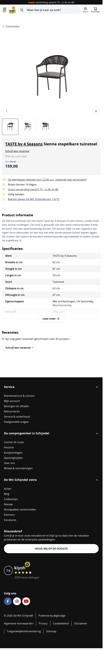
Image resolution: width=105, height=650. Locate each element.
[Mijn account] (85, 10)
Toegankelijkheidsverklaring (24, 631)
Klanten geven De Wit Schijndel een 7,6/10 (33, 199)
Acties (7, 488)
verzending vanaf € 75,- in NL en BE (51, 2)
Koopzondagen (13, 452)
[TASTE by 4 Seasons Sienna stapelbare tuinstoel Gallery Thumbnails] (28, 127)
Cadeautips (11, 499)
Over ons (9, 463)
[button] (17, 151)
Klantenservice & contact (19, 396)
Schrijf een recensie (17, 151)
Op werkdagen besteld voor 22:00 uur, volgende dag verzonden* (47, 179)
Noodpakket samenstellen (20, 509)
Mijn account (12, 401)
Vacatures (10, 520)
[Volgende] (96, 111)
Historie (9, 447)
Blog (6, 494)
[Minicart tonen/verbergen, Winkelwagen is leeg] (95, 10)
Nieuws (8, 504)
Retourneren (12, 411)
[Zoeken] (21, 10)
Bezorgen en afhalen (16, 406)
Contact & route (14, 442)
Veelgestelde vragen (16, 422)
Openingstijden (13, 458)
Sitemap (51, 631)
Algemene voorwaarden (18, 623)
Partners (9, 515)
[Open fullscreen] (51, 77)
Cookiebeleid (61, 623)
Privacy (43, 623)
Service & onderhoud (17, 416)
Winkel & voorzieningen (18, 468)
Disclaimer (80, 623)
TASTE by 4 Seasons (24, 144)
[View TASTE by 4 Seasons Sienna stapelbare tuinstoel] (10, 127)
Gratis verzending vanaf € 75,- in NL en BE (33, 189)
